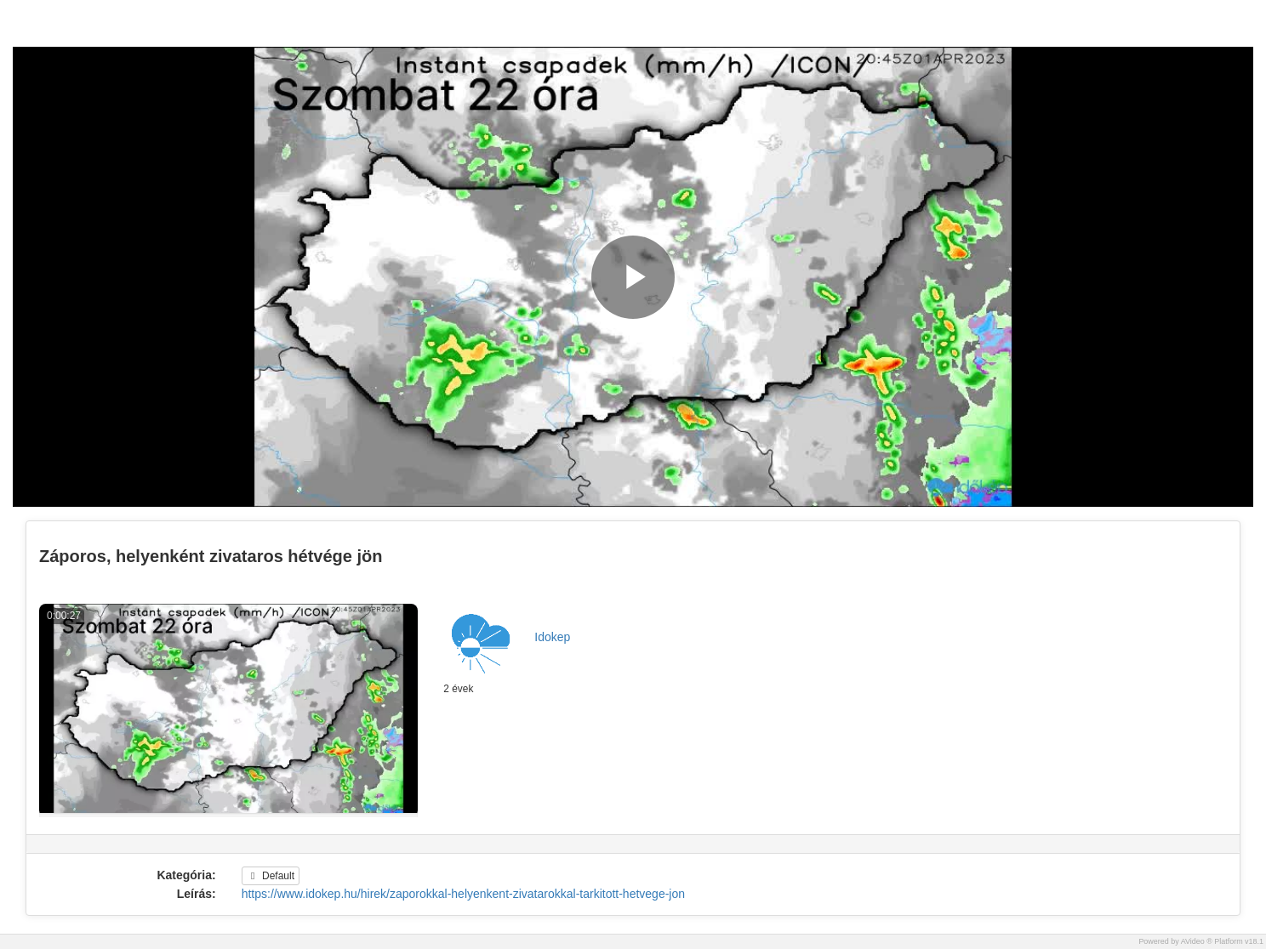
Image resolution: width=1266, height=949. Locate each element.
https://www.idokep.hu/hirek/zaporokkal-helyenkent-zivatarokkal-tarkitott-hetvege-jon (463, 894)
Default (270, 876)
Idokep (552, 637)
